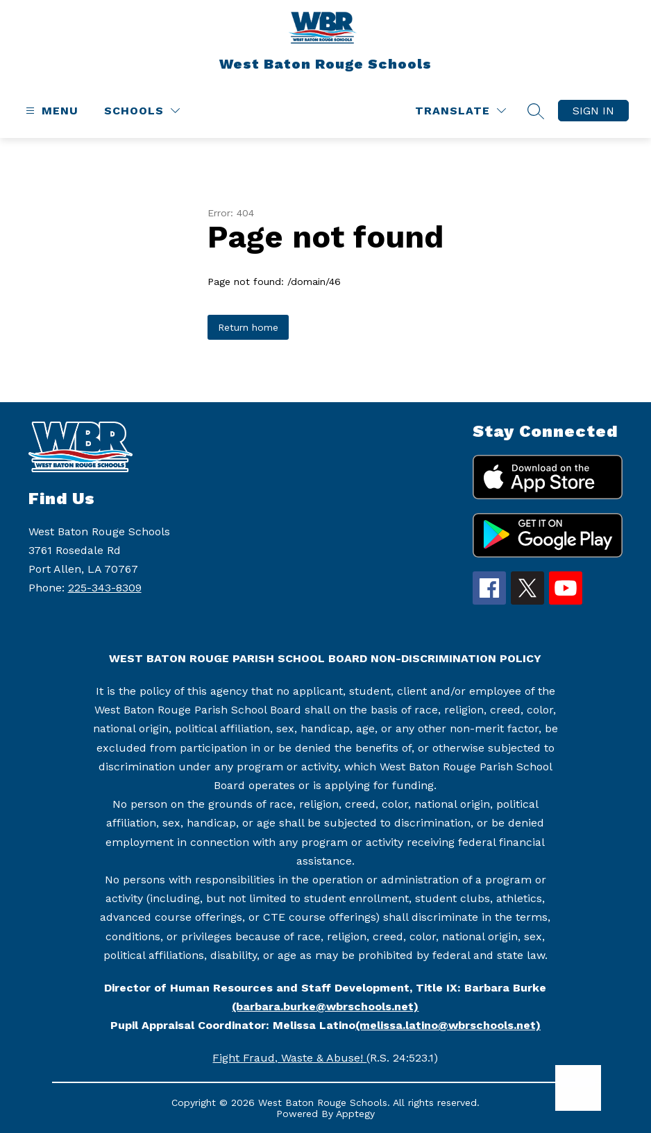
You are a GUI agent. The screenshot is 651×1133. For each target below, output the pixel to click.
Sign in (593, 110)
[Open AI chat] (578, 1088)
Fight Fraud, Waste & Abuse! (289, 1057)
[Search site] (535, 111)
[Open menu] (50, 110)
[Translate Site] (460, 110)
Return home (248, 327)
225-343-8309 (105, 587)
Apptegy (355, 1113)
